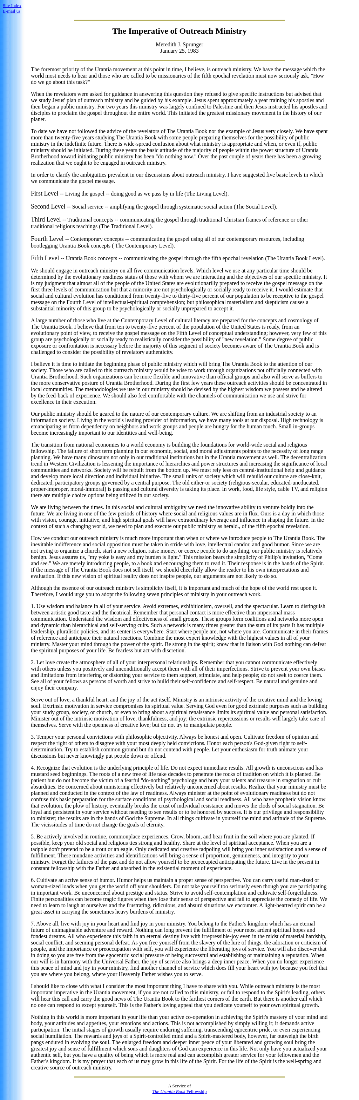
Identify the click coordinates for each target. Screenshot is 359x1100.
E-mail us (11, 11)
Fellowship (180, 1091)
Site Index (12, 5)
